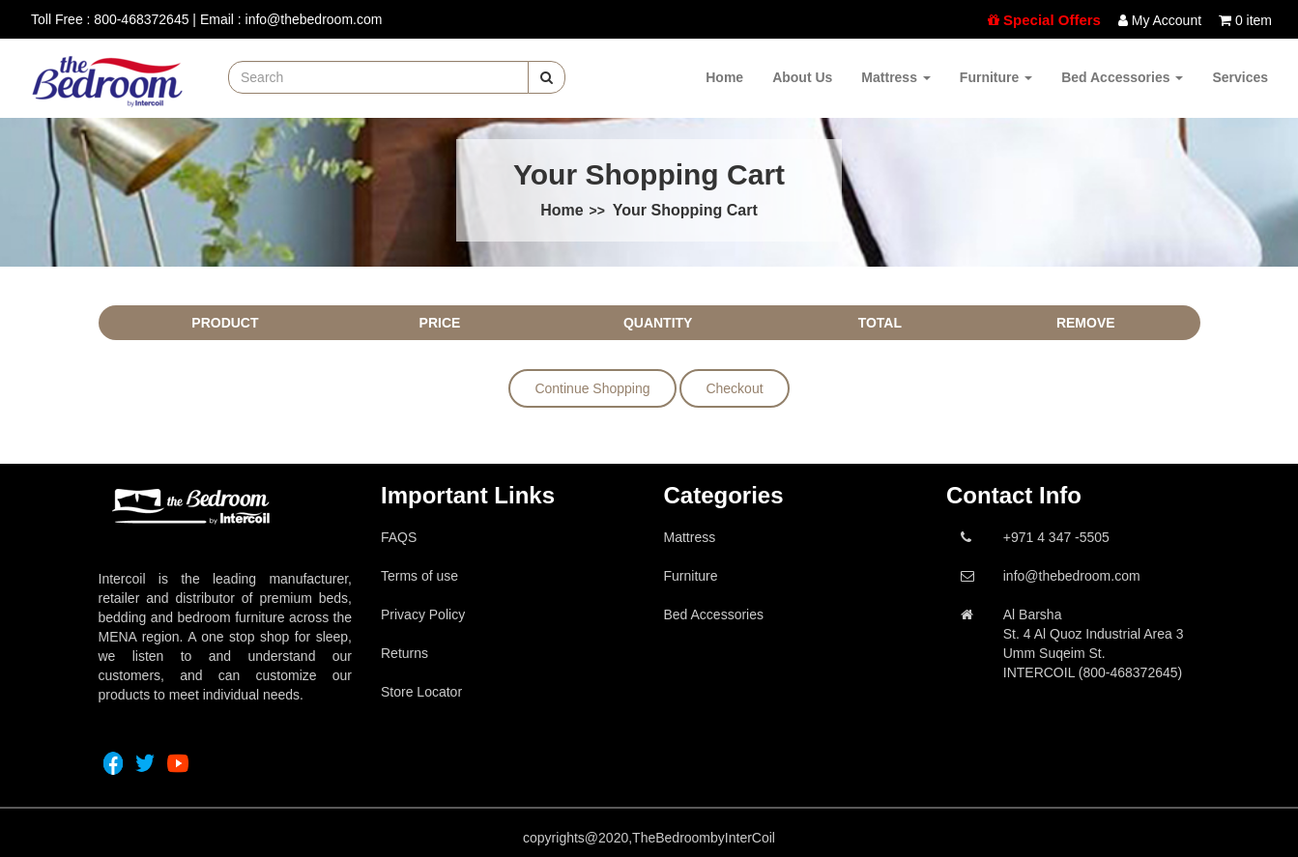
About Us (802, 77)
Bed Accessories (1122, 77)
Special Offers (1052, 20)
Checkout (734, 388)
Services (1240, 77)
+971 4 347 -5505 (1056, 537)
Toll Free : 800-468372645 (109, 19)
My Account (1166, 20)
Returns (404, 653)
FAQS (399, 537)
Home (724, 77)
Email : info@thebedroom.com (291, 19)
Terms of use (419, 576)
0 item (1253, 20)
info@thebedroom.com (1071, 576)
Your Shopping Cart (685, 210)
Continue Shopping (591, 388)
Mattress (895, 77)
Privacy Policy (423, 614)
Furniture (996, 77)
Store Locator (421, 692)
